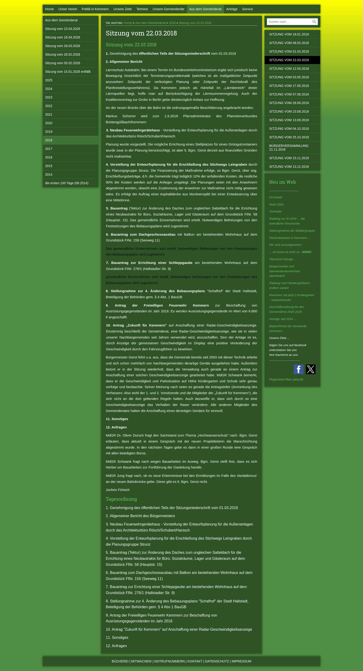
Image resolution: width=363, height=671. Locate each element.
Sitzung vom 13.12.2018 (289, 166)
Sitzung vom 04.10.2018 (289, 128)
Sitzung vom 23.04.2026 (62, 29)
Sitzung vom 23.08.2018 (289, 111)
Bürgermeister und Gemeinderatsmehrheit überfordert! (284, 271)
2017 (48, 149)
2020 (48, 123)
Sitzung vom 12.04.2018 (289, 68)
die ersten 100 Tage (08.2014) (66, 183)
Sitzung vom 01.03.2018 (289, 51)
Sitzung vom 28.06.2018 (289, 103)
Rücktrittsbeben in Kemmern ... (289, 238)
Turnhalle (275, 211)
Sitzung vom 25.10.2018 (289, 137)
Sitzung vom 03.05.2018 (289, 77)
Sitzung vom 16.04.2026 (62, 37)
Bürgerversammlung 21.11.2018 (288, 147)
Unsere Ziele (122, 9)
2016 (48, 157)
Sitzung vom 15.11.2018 (289, 158)
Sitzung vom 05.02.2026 (62, 63)
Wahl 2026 (276, 204)
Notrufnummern (169, 661)
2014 (48, 174)
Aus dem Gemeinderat (205, 9)
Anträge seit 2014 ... (282, 319)
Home (49, 9)
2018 (48, 140)
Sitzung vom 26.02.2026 (62, 54)
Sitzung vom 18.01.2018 (289, 34)
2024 (48, 89)
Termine (142, 9)
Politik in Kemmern (95, 9)
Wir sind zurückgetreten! (285, 245)
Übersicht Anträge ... (283, 259)
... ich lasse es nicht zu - (290, 252)
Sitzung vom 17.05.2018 (289, 86)
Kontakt (195, 661)
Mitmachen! (141, 661)
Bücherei (120, 661)
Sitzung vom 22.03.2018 (195, 23)
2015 (48, 166)
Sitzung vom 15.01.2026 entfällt (68, 71)
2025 (48, 80)
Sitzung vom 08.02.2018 (289, 43)
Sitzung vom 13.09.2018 (289, 120)
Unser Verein (67, 9)
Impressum (241, 661)
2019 (48, 131)
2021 (48, 114)
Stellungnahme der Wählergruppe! (292, 230)
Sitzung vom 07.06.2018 (289, 94)
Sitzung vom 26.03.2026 (62, 46)
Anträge (232, 9)
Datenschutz (217, 661)
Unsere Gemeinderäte (169, 9)
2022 (48, 106)
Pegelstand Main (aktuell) (286, 379)
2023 (48, 97)
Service (247, 9)
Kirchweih (275, 197)
